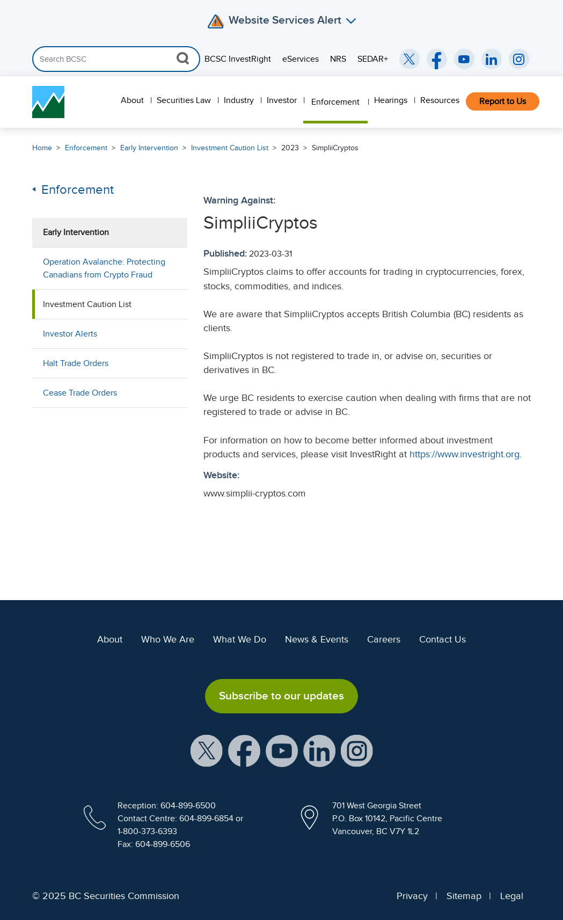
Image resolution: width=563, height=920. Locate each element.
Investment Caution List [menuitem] (87, 304)
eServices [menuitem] (300, 59)
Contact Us (442, 639)
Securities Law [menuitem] (184, 100)
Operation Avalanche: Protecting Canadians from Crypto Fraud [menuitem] (104, 268)
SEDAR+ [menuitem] (372, 59)
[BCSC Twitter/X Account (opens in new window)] (409, 59)
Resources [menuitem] (439, 100)
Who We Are (167, 639)
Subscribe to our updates (281, 695)
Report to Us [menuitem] (502, 101)
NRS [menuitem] (338, 59)
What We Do (239, 639)
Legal (511, 895)
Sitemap (464, 895)
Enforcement (86, 148)
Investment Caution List (229, 148)
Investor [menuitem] (282, 100)
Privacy (412, 895)
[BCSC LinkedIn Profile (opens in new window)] (319, 749)
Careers (383, 639)
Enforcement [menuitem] (335, 102)
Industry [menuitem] (239, 100)
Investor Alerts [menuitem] (70, 334)
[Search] (116, 59)
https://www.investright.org (465, 454)
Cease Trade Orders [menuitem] (80, 393)
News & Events (316, 639)
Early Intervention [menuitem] (76, 232)
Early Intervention (149, 148)
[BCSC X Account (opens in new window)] (207, 749)
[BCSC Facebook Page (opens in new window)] (437, 59)
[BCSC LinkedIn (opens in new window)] (491, 59)
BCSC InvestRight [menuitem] (237, 59)
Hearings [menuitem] (390, 100)
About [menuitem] (132, 100)
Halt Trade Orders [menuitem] (75, 363)
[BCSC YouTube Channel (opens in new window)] (464, 59)
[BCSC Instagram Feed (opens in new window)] (519, 59)
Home (42, 148)
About (109, 639)
